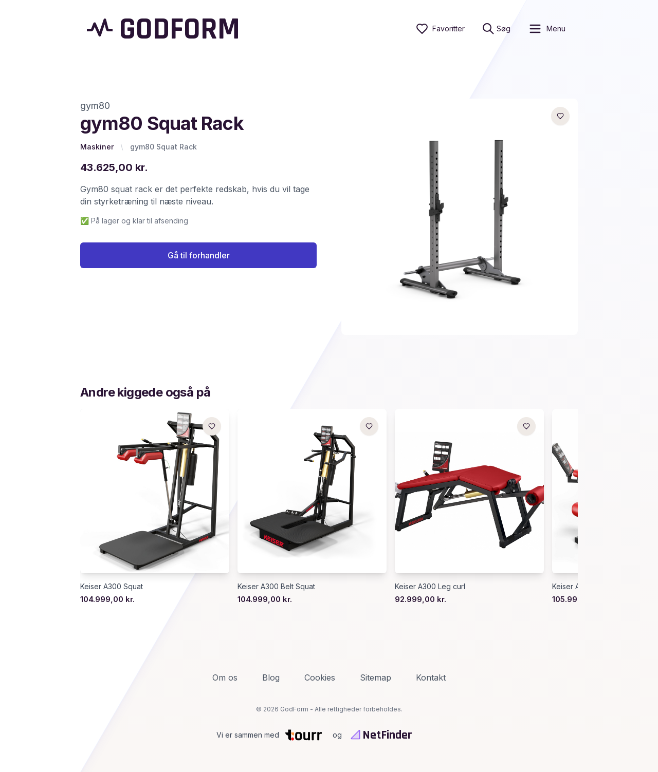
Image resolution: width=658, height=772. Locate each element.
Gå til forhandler (199, 255)
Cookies (319, 677)
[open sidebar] (547, 28)
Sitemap (375, 677)
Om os (224, 677)
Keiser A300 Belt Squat (276, 586)
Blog (271, 677)
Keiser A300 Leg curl (430, 586)
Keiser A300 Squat (111, 586)
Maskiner (97, 146)
